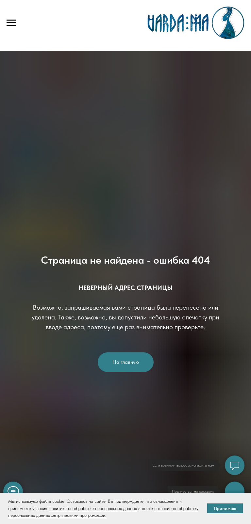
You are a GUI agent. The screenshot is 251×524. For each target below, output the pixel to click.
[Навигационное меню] (11, 23)
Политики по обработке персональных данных (92, 508)
